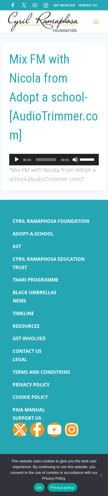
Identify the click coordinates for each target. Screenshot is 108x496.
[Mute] (75, 159)
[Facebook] (13, 5)
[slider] (46, 159)
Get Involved (64, 5)
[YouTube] (34, 5)
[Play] (17, 159)
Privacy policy (62, 487)
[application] (54, 159)
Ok (39, 487)
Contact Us (88, 5)
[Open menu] (95, 21)
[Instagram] (46, 5)
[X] (24, 5)
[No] (101, 475)
